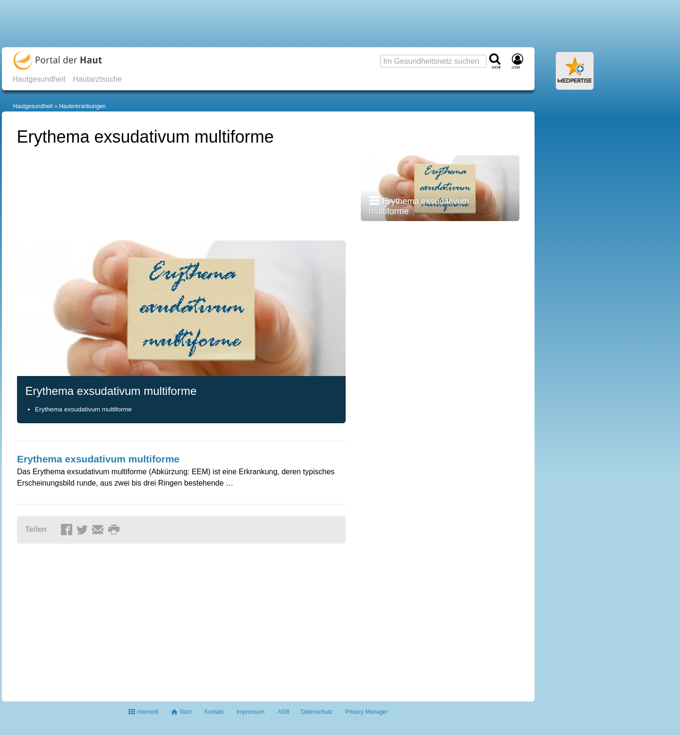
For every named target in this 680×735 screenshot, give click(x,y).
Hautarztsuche (97, 79)
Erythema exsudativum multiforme (83, 409)
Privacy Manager (366, 712)
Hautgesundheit (39, 79)
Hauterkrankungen (82, 106)
